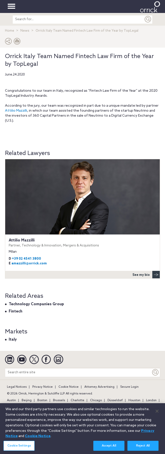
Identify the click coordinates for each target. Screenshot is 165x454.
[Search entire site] (78, 372)
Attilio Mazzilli (16, 111)
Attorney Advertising (99, 387)
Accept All (109, 448)
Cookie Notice (68, 387)
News (24, 31)
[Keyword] (155, 372)
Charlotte (77, 400)
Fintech (15, 311)
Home (9, 31)
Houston (134, 400)
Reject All (143, 448)
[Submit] (148, 19)
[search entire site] (78, 19)
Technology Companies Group (36, 304)
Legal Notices (17, 387)
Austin (11, 400)
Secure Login (129, 387)
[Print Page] (17, 42)
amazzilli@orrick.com (29, 263)
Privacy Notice (42, 387)
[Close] (157, 413)
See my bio (146, 274)
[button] (8, 42)
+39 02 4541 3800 (26, 259)
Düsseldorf (115, 400)
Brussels (59, 400)
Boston (42, 400)
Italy (13, 339)
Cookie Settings (19, 448)
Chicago (96, 400)
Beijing (27, 400)
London (151, 400)
